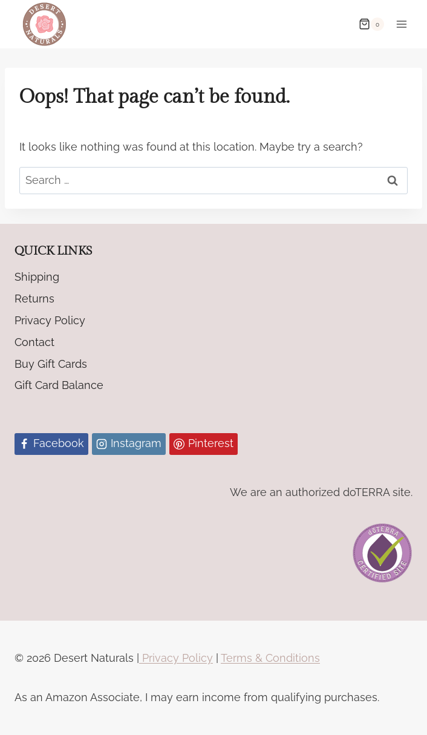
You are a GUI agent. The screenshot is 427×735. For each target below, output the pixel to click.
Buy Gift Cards (51, 364)
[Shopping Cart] (371, 24)
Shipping (37, 276)
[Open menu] (401, 24)
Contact (34, 342)
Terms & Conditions (270, 658)
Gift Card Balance (59, 385)
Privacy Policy (50, 320)
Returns (34, 298)
